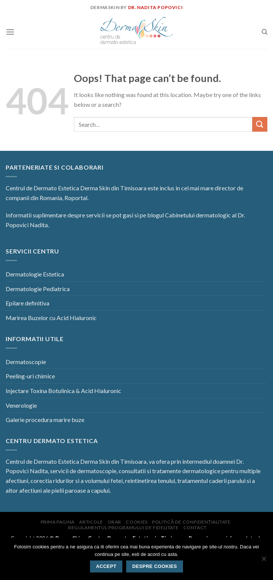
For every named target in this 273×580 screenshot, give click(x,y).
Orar (114, 522)
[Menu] (10, 32)
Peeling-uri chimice (30, 376)
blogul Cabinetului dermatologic (189, 215)
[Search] (264, 32)
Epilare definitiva (27, 303)
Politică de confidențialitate (191, 522)
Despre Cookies (154, 566)
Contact (195, 527)
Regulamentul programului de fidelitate (123, 527)
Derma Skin (95, 187)
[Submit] (259, 124)
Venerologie (21, 405)
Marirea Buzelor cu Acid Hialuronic (51, 317)
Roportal (75, 197)
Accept (106, 566)
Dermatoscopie (26, 361)
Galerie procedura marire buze (45, 419)
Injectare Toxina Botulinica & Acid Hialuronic (63, 390)
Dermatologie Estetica (35, 274)
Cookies (136, 522)
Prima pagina (58, 522)
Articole (91, 522)
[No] (263, 561)
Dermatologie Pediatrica (38, 288)
